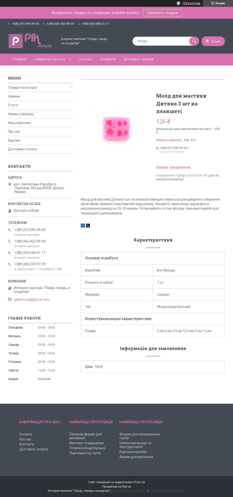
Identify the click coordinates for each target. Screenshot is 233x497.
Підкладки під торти (85, 453)
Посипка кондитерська (87, 448)
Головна (19, 59)
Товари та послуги (49, 59)
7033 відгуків (191, 3)
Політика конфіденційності (167, 490)
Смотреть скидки (162, 12)
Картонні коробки (133, 452)
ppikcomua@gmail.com (31, 299)
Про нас (85, 59)
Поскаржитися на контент (129, 490)
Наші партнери (19, 123)
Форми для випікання (136, 457)
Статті (13, 105)
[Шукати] (194, 41)
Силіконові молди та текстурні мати (135, 445)
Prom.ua (139, 482)
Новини (14, 96)
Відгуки (14, 140)
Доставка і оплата (139, 59)
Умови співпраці (21, 114)
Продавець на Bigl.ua (116, 486)
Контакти (108, 59)
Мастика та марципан (86, 443)
